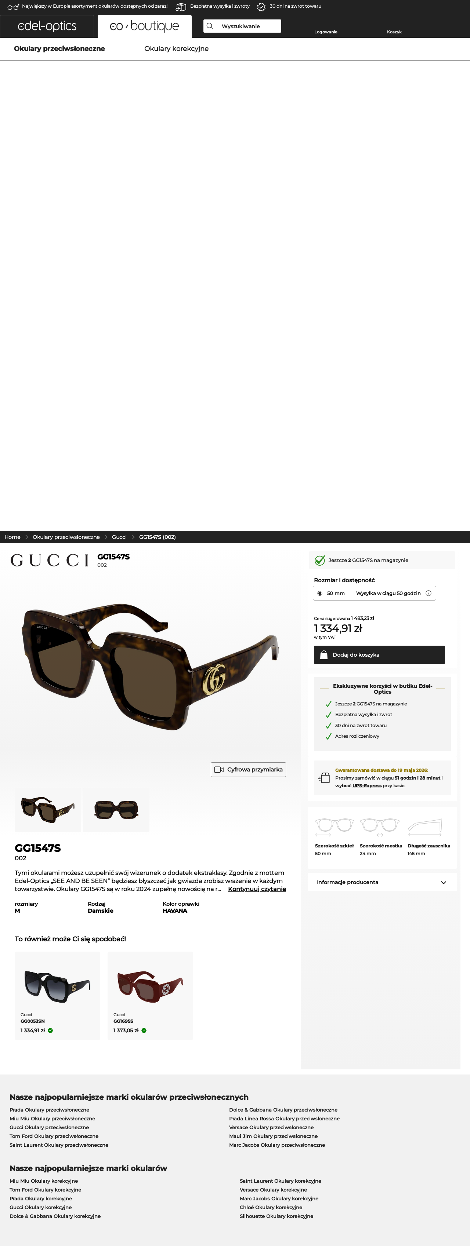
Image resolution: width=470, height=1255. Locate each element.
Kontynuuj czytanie (257, 551)
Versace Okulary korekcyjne (273, 852)
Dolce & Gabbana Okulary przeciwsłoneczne (283, 772)
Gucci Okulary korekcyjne (41, 870)
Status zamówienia (334, 1089)
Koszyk (394, 31)
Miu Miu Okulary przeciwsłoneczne (52, 781)
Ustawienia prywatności (35, 1072)
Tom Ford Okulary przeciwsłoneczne (54, 799)
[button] (47, 26)
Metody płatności (179, 1063)
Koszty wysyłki (176, 1072)
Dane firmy (105, 1220)
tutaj (197, 965)
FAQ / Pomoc (327, 1081)
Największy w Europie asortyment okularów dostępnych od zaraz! (94, 6)
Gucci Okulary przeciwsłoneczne (49, 790)
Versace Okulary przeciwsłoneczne (271, 790)
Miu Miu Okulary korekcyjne (44, 843)
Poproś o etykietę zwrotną (343, 1063)
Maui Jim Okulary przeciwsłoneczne (273, 799)
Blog (317, 1072)
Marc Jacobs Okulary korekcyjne (279, 861)
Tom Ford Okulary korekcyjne (45, 852)
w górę (454, 1220)
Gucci (119, 199)
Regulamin (19, 1220)
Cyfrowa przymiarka (248, 431)
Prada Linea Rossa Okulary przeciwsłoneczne (284, 781)
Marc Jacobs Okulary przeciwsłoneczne (277, 807)
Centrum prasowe (27, 1063)
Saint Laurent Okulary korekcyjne (280, 843)
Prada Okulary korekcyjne (41, 861)
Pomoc (320, 1051)
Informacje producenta (347, 544)
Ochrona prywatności (62, 1220)
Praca (166, 1051)
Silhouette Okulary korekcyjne (276, 879)
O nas (13, 1051)
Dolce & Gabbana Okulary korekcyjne (55, 879)
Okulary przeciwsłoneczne (66, 199)
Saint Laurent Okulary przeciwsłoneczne (59, 807)
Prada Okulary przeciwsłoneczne (49, 772)
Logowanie (325, 31)
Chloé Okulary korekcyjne (271, 870)
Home (12, 199)
